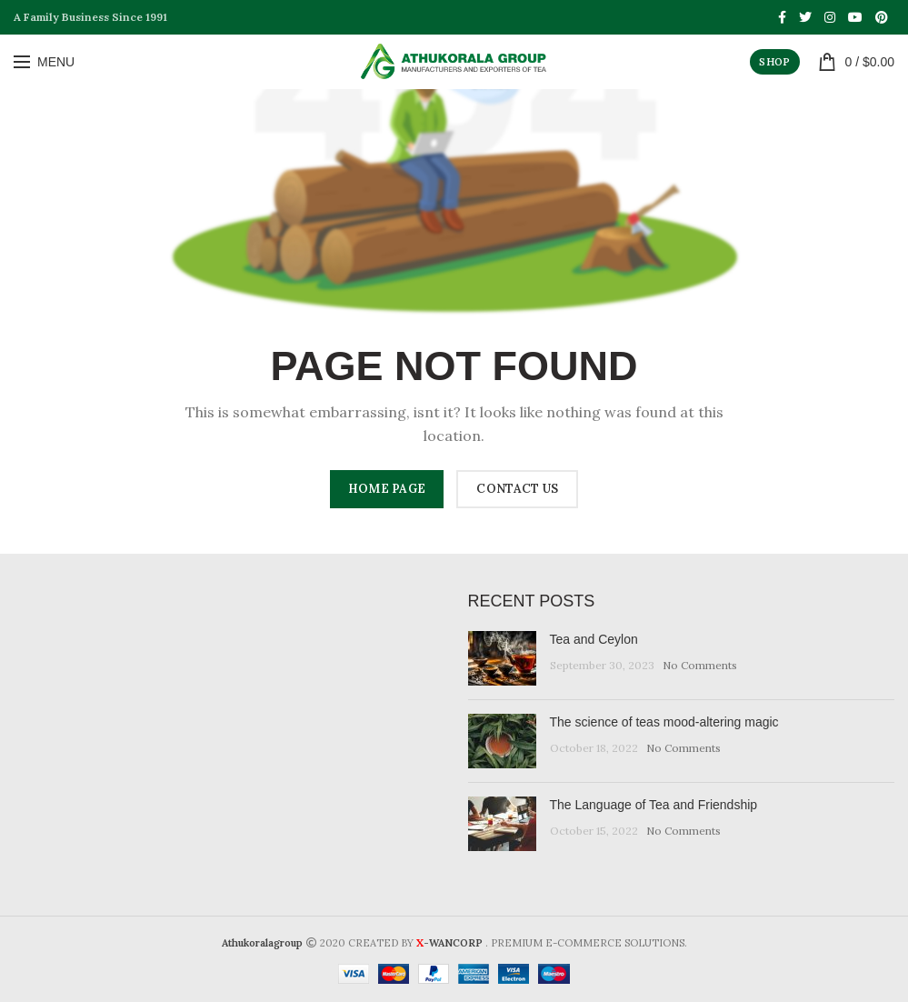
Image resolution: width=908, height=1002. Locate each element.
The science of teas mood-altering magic (664, 722)
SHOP (774, 61)
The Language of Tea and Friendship (654, 804)
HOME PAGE (387, 488)
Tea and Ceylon (594, 639)
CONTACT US (517, 488)
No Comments (700, 665)
